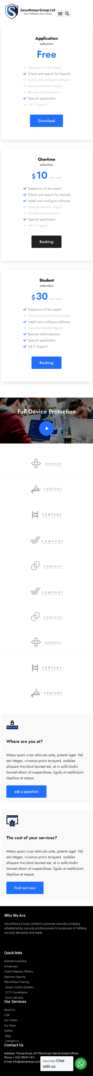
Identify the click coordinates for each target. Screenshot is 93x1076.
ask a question (26, 791)
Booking (46, 241)
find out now (25, 887)
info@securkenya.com (26, 1061)
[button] (60, 13)
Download (46, 120)
